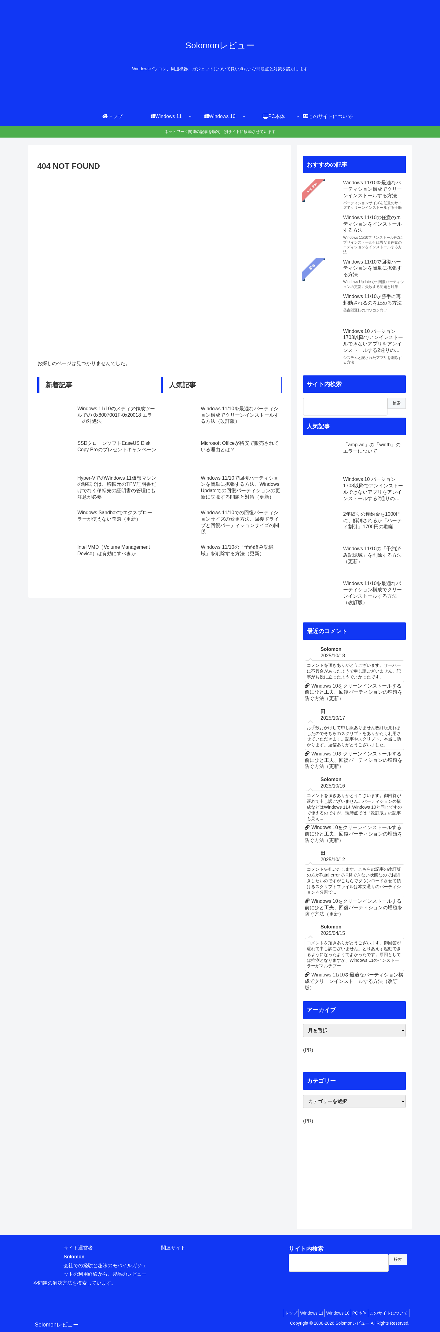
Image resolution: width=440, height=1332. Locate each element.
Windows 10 (328, 1313)
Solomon (74, 1256)
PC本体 (354, 1313)
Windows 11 (298, 1313)
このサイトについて (387, 1313)
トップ (274, 1313)
